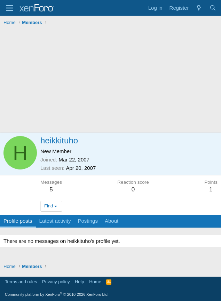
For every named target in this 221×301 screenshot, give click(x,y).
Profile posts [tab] (17, 221)
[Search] (213, 7)
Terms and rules (21, 281)
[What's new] (199, 7)
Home (95, 281)
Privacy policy (56, 281)
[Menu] (9, 8)
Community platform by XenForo (57, 294)
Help (79, 281)
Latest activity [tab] (55, 221)
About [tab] (111, 221)
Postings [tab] (88, 221)
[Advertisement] (110, 80)
